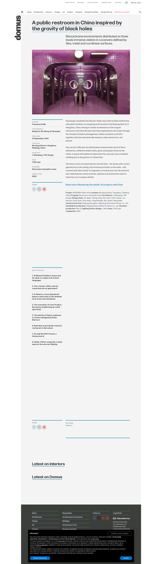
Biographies (67, 513)
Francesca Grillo (39, 124)
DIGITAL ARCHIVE (92, 2)
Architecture (38, 12)
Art (63, 12)
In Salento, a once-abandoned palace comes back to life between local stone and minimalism (47, 296)
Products (78, 12)
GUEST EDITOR (69, 2)
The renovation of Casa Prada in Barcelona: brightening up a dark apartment (47, 307)
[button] (120, 533)
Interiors (49, 12)
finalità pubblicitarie (42, 545)
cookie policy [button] (95, 539)
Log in (139, 3)
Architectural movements (72, 517)
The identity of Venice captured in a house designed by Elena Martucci (46, 317)
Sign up (133, 3)
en (126, 2)
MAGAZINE (81, 2)
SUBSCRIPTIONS (106, 2)
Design (57, 12)
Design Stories (106, 12)
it (124, 2)
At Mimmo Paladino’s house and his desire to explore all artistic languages (46, 278)
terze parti (61, 541)
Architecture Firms (69, 525)
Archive (70, 12)
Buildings (66, 521)
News (29, 12)
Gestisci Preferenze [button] (40, 558)
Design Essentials (91, 12)
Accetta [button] (126, 558)
